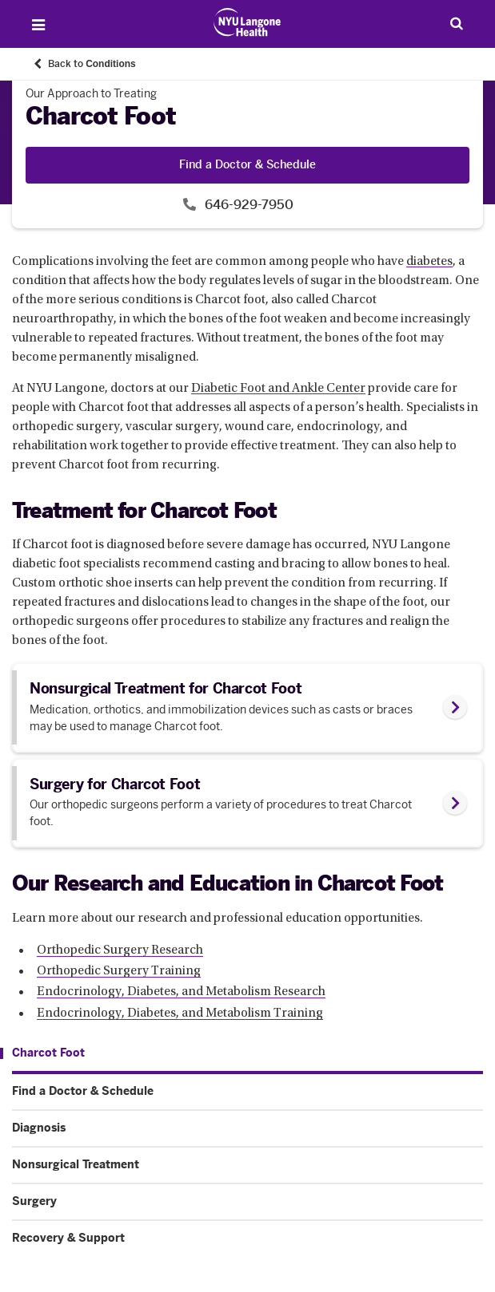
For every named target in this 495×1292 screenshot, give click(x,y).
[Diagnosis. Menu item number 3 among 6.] (247, 1128)
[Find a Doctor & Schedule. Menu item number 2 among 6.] (247, 1091)
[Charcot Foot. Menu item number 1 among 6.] (42, 1053)
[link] (247, 707)
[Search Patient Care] (456, 23)
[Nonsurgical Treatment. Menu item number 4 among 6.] (247, 1165)
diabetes (429, 261)
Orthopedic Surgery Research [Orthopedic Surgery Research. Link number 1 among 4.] (120, 950)
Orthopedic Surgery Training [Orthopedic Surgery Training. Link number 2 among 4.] (119, 971)
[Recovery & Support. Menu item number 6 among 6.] (247, 1238)
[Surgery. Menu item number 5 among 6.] (247, 1201)
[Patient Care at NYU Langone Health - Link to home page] (247, 22)
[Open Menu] (38, 25)
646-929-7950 (247, 204)
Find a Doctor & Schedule (247, 165)
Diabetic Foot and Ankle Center (278, 388)
